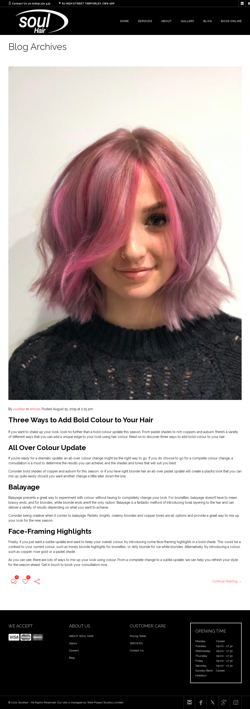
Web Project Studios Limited (105, 702)
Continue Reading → (227, 581)
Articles (35, 409)
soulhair (19, 409)
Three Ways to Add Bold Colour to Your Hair (80, 420)
